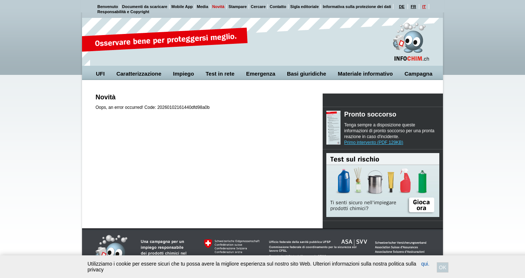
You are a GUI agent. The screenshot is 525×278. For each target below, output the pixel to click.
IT (424, 6)
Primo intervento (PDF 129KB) (373, 142)
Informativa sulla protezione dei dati (357, 6)
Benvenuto (107, 6)
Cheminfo (411, 42)
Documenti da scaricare (144, 6)
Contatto (278, 6)
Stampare (238, 6)
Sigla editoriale (304, 6)
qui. (425, 264)
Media (202, 6)
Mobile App (182, 6)
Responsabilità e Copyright (123, 11)
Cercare (258, 6)
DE (401, 6)
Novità (218, 6)
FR (413, 6)
